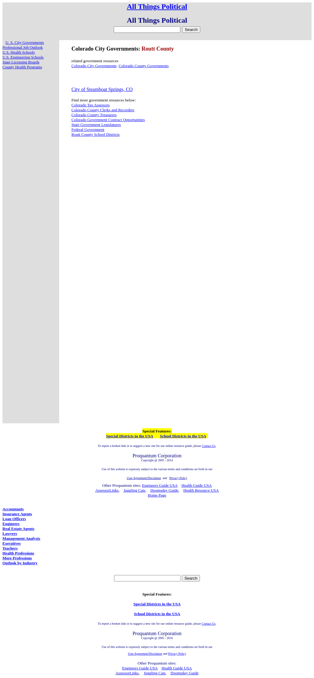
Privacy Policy (177, 653)
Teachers (9, 548)
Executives (11, 543)
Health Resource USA (201, 490)
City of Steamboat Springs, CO (102, 89)
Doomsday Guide (164, 490)
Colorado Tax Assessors (90, 105)
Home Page (157, 495)
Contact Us (209, 446)
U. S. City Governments (25, 42)
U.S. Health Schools (18, 52)
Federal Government (87, 129)
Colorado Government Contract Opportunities (108, 119)
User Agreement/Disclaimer (145, 653)
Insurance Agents (17, 514)
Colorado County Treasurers (94, 114)
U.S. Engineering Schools (23, 57)
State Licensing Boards (21, 62)
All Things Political (157, 6)
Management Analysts (21, 538)
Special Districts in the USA (129, 436)
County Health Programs (22, 67)
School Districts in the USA (183, 436)
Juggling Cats (134, 490)
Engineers (11, 523)
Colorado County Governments (144, 65)
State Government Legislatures (96, 124)
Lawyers (9, 533)
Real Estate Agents (18, 528)
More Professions (17, 558)
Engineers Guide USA (160, 485)
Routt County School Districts (95, 134)
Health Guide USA (197, 485)
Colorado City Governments (94, 65)
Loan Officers (14, 518)
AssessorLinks (107, 490)
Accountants (13, 509)
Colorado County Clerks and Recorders (102, 110)
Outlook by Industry (19, 563)
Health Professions (18, 553)
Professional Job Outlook (22, 47)
